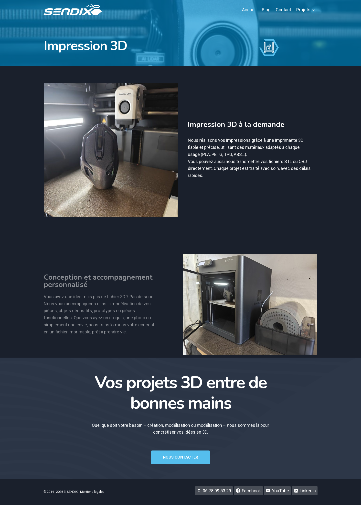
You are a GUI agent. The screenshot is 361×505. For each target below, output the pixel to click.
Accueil (249, 9)
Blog (266, 9)
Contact (283, 9)
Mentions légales (92, 492)
